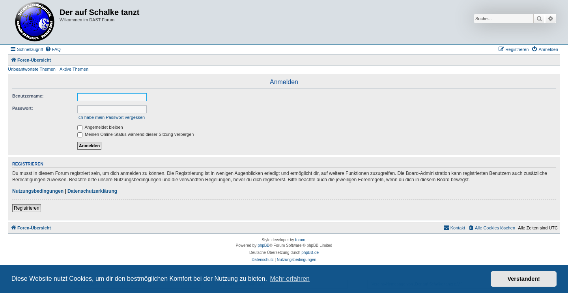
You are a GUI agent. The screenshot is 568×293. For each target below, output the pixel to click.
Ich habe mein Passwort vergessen (111, 117)
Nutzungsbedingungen (38, 191)
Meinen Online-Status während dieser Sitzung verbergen (135, 134)
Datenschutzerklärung (92, 191)
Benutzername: (27, 96)
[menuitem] (53, 49)
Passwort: (22, 108)
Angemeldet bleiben (100, 127)
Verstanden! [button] (524, 279)
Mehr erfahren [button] (290, 278)
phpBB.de (310, 252)
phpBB (263, 245)
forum (300, 240)
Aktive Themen (74, 69)
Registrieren (26, 208)
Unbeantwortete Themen (32, 69)
